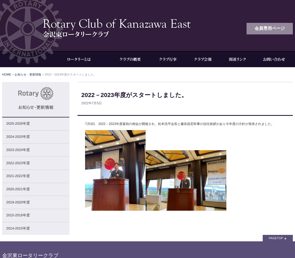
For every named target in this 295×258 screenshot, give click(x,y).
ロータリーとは (83, 59)
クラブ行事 (167, 59)
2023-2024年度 (18, 150)
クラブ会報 (202, 59)
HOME (6, 74)
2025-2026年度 (18, 123)
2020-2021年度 (18, 189)
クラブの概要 (130, 59)
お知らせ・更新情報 (28, 74)
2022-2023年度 (18, 163)
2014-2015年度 (18, 228)
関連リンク (237, 59)
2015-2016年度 (18, 215)
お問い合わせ (274, 59)
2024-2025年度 (18, 137)
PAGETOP (276, 238)
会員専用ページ (270, 28)
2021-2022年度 (18, 176)
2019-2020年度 (18, 202)
